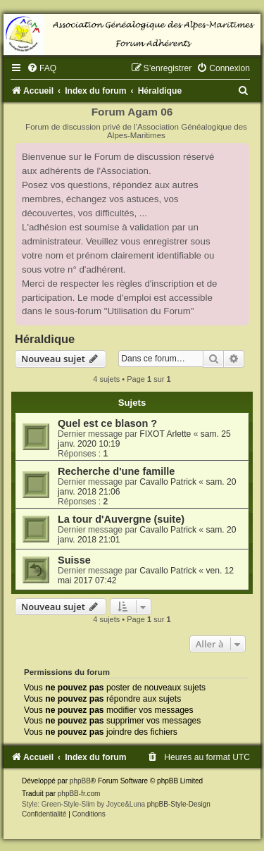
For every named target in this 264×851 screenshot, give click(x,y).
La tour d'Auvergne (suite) (121, 519)
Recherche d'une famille (116, 471)
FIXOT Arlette (165, 434)
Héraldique (45, 339)
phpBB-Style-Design (178, 804)
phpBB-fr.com (79, 793)
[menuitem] (41, 68)
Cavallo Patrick (167, 482)
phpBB (80, 781)
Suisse (74, 560)
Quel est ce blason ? (107, 423)
